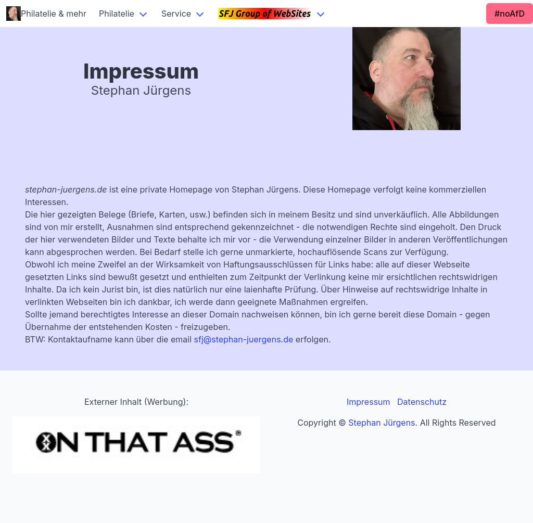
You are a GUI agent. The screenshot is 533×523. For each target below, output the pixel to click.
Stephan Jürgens (381, 422)
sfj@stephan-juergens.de (244, 339)
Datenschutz (422, 402)
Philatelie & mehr (46, 13)
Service (176, 13)
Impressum (368, 402)
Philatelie (116, 13)
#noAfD (509, 13)
